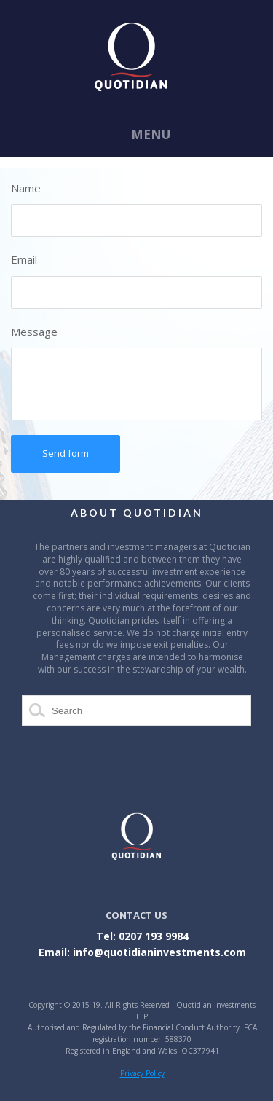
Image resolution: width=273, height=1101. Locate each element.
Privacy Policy (142, 1073)
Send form (65, 453)
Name (26, 188)
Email (24, 259)
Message (34, 331)
